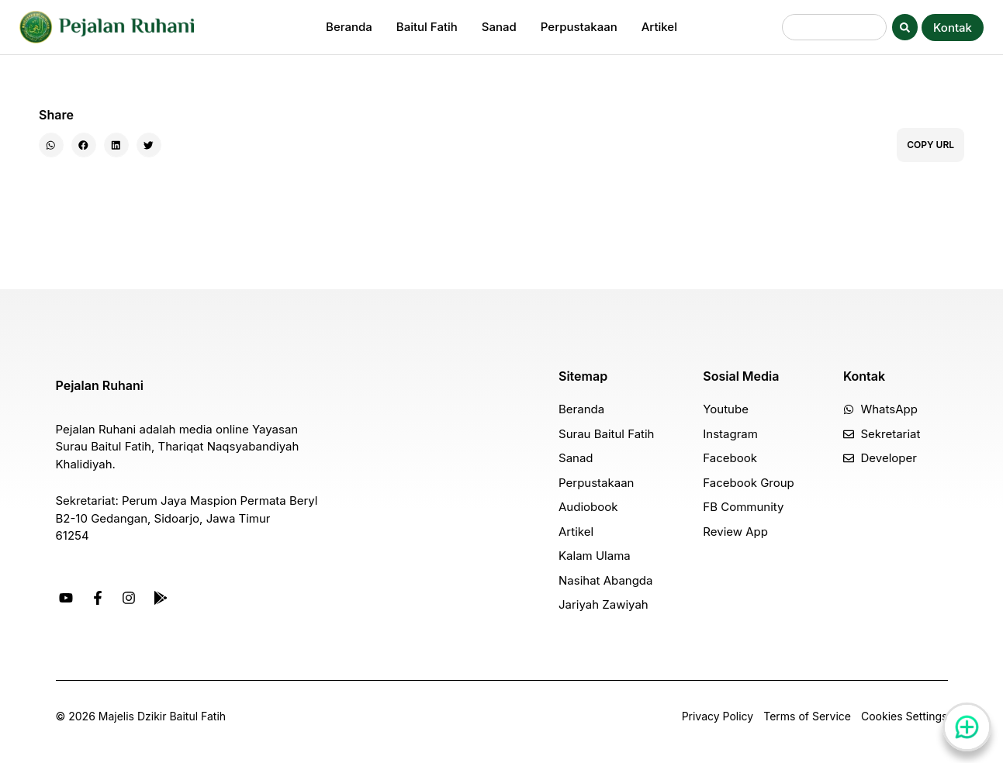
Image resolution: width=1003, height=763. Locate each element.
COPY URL (930, 144)
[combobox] (834, 27)
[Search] (905, 27)
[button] (51, 145)
